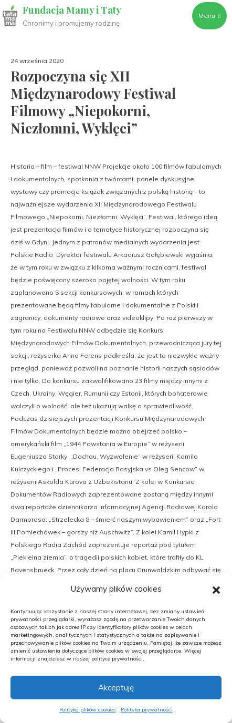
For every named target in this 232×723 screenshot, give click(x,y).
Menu (209, 15)
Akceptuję (116, 688)
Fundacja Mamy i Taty (72, 10)
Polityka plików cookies (87, 709)
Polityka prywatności (147, 709)
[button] (216, 589)
